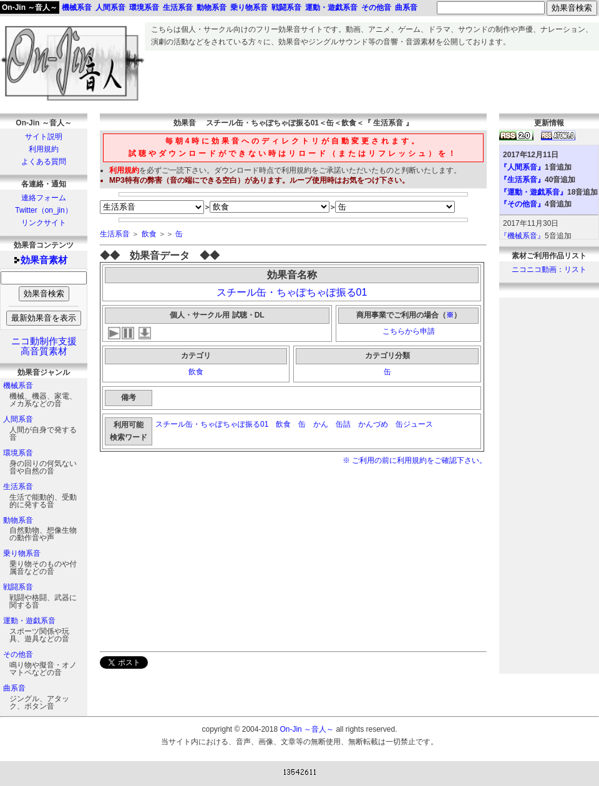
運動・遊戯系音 (29, 620)
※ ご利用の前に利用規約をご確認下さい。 (415, 460)
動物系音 (18, 520)
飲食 (149, 234)
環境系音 (18, 453)
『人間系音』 (522, 167)
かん (320, 424)
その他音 (18, 654)
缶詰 (343, 424)
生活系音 (18, 486)
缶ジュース (415, 424)
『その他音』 (522, 204)
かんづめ (373, 424)
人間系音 (18, 419)
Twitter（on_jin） (43, 210)
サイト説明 (43, 136)
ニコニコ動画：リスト (549, 269)
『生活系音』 (522, 179)
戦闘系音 (18, 587)
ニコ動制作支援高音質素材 (44, 346)
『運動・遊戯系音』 (533, 192)
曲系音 (14, 688)
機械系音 (18, 385)
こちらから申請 (408, 331)
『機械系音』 (522, 235)
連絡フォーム (43, 197)
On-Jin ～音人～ (29, 7)
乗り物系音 (22, 553)
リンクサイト (43, 222)
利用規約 (44, 149)
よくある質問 (43, 161)
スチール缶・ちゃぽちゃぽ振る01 (292, 292)
